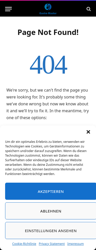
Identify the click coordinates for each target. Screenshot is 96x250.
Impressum (75, 244)
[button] (88, 131)
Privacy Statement (52, 244)
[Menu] (8, 9)
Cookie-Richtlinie (24, 244)
